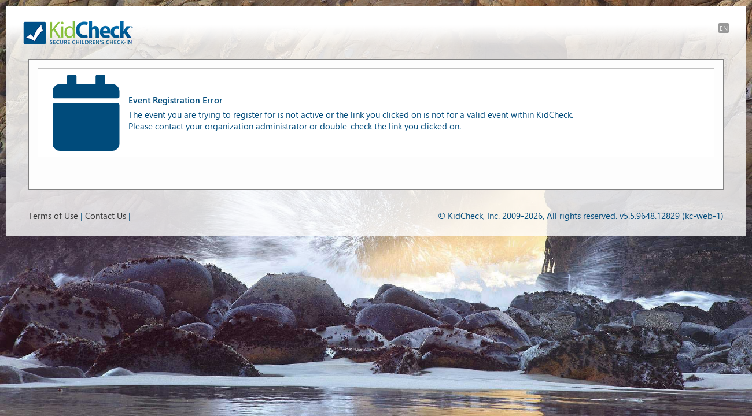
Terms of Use (53, 215)
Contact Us (105, 215)
